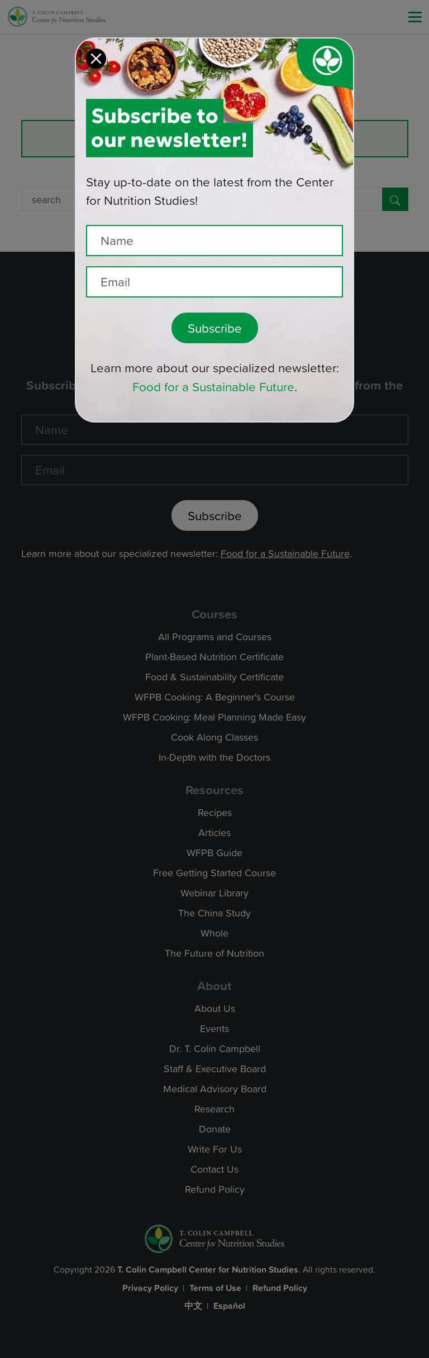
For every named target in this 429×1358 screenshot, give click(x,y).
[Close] (96, 45)
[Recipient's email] (214, 268)
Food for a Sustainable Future (213, 372)
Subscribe (215, 314)
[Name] (214, 226)
